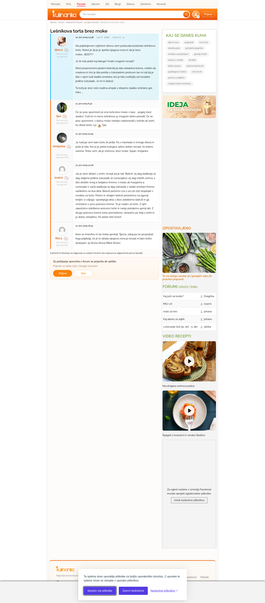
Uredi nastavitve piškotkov (189, 500)
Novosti (161, 4)
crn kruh (203, 42)
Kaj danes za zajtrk (174, 319)
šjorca (59, 49)
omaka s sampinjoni (178, 54)
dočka (207, 326)
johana (208, 311)
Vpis (83, 273)
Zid (107, 4)
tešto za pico (174, 66)
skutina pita (174, 48)
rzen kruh (197, 71)
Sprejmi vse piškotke (99, 590)
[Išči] (186, 14)
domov (53, 22)
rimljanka (59, 146)
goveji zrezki (200, 54)
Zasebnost (191, 577)
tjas (58, 116)
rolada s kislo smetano (179, 83)
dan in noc (173, 42)
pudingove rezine (177, 71)
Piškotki (204, 577)
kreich (59, 177)
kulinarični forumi (74, 22)
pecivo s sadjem (176, 77)
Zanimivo (145, 4)
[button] (204, 14)
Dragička (209, 296)
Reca (58, 238)
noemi (207, 303)
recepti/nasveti (91, 22)
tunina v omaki (175, 60)
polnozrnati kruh (195, 66)
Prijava (63, 273)
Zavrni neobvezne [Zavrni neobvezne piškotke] (133, 590)
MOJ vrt (167, 303)
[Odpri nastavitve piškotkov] (164, 591)
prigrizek (189, 42)
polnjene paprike (194, 48)
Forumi (81, 4)
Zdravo (130, 4)
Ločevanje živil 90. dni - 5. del (180, 326)
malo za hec (170, 311)
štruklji (192, 60)
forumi (61, 22)
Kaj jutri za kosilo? (173, 296)
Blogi (118, 4)
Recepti (55, 4)
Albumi (95, 4)
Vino (68, 4)
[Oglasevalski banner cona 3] (189, 171)
